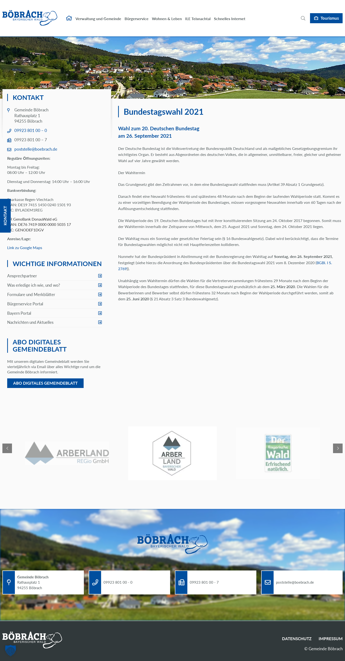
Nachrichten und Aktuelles (30, 322)
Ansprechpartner (22, 275)
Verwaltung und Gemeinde (98, 13)
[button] (10, 650)
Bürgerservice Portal (25, 303)
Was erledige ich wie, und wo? (33, 285)
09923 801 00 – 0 (30, 130)
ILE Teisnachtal (198, 13)
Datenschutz (296, 638)
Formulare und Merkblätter (31, 294)
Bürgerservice (137, 13)
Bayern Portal (19, 313)
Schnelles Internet (229, 13)
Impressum (331, 638)
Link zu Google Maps (24, 247)
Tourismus (330, 13)
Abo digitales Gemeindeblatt (45, 383)
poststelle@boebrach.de (35, 149)
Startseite (69, 13)
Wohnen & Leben (167, 13)
